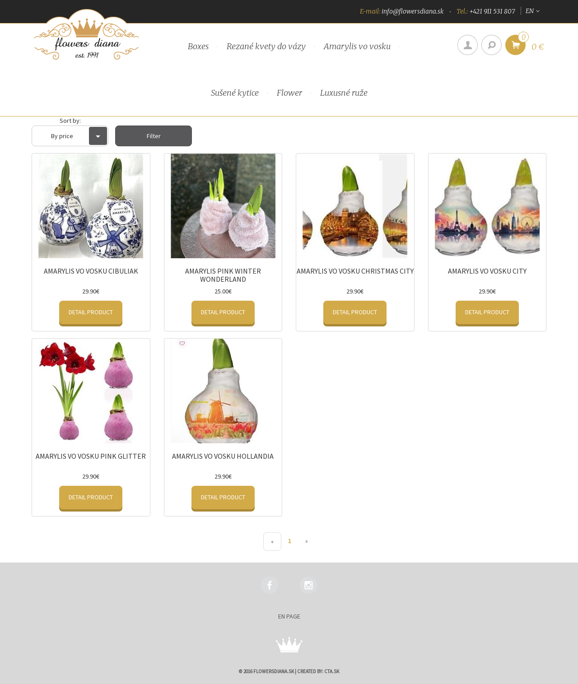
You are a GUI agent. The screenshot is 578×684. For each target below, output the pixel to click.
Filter (154, 136)
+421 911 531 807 (492, 11)
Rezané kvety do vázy (266, 46)
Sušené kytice (235, 93)
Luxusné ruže (344, 93)
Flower (289, 93)
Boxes (198, 46)
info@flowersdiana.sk (412, 11)
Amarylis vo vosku (357, 46)
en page (289, 616)
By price (79, 136)
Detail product (91, 312)
